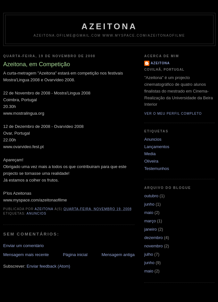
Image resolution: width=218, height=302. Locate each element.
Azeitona (109, 26)
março (150, 220)
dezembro (153, 237)
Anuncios (36, 213)
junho (149, 204)
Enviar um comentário (23, 245)
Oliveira (151, 161)
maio (148, 212)
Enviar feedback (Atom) (48, 266)
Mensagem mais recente (26, 254)
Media (149, 153)
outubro (151, 195)
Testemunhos (156, 168)
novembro (153, 246)
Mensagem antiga (118, 254)
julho (148, 254)
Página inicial (75, 254)
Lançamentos (156, 146)
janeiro (150, 229)
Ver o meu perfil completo (173, 113)
